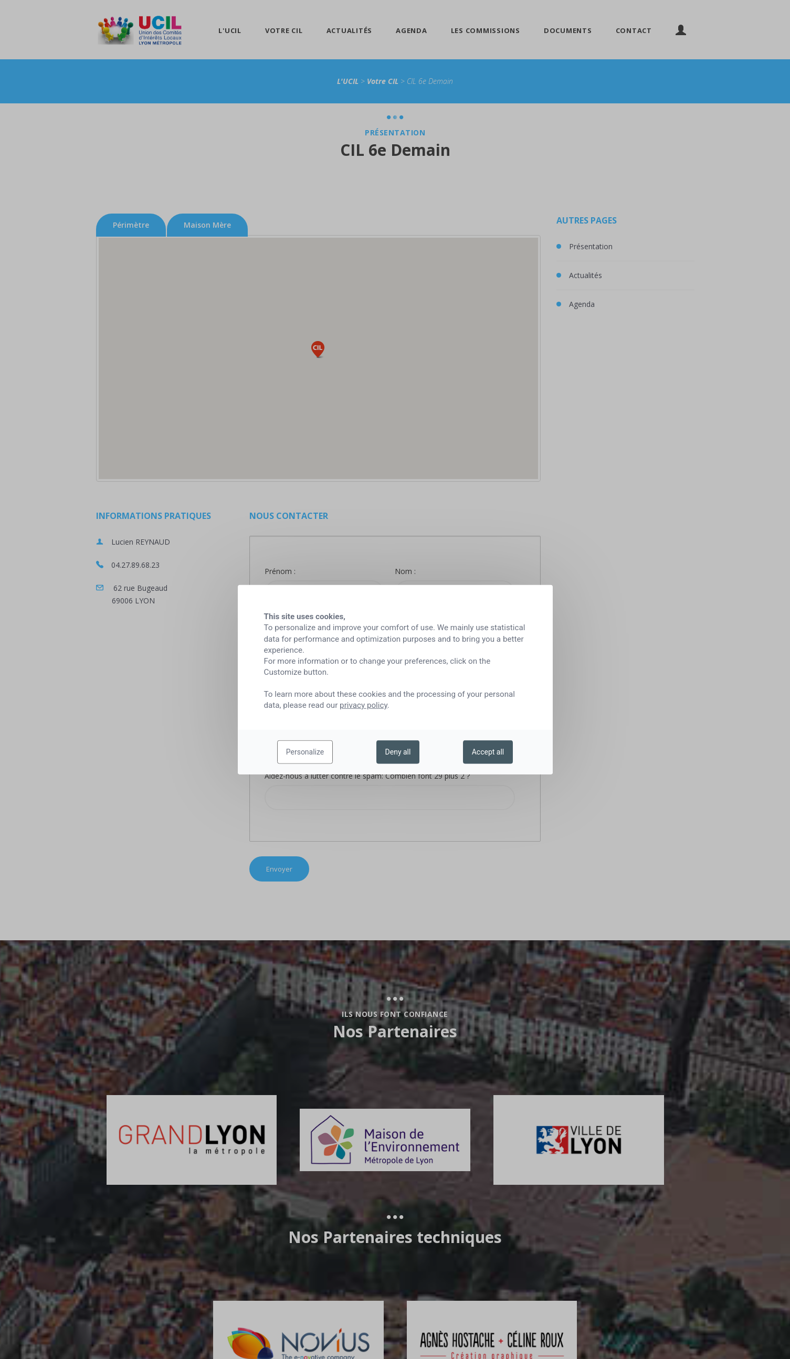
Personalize (305, 752)
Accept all (488, 752)
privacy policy (363, 705)
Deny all (398, 752)
